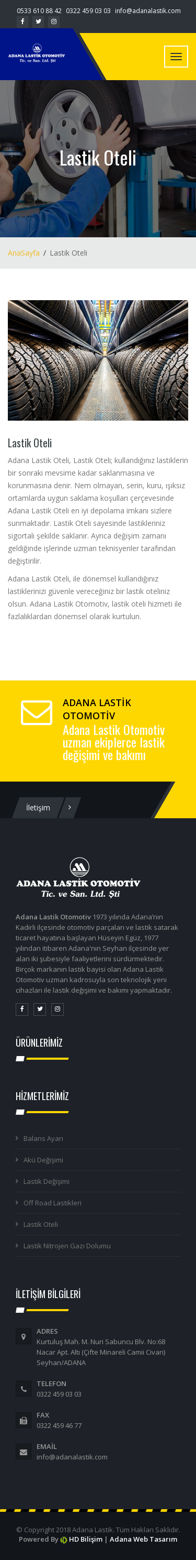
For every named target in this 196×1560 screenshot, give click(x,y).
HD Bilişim (85, 1539)
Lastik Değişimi (47, 1181)
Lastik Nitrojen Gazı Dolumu (67, 1245)
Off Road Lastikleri (53, 1202)
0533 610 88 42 (39, 10)
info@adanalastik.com (148, 10)
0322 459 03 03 (88, 10)
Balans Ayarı (43, 1138)
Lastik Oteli (41, 1224)
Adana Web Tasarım (143, 1539)
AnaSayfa (24, 253)
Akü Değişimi (43, 1159)
